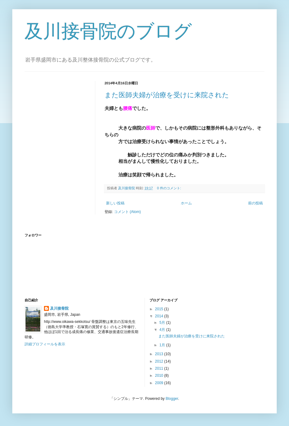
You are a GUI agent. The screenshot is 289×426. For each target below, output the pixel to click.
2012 (159, 361)
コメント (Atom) (127, 212)
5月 (162, 322)
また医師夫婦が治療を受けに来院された (167, 95)
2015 (159, 309)
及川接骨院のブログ (108, 31)
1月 (162, 345)
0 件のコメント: (169, 188)
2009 (159, 383)
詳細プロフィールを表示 (45, 344)
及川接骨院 (59, 308)
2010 (159, 375)
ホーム (186, 203)
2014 (159, 316)
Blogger (172, 398)
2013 (159, 354)
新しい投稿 (115, 203)
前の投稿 (255, 203)
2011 (159, 368)
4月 (162, 330)
